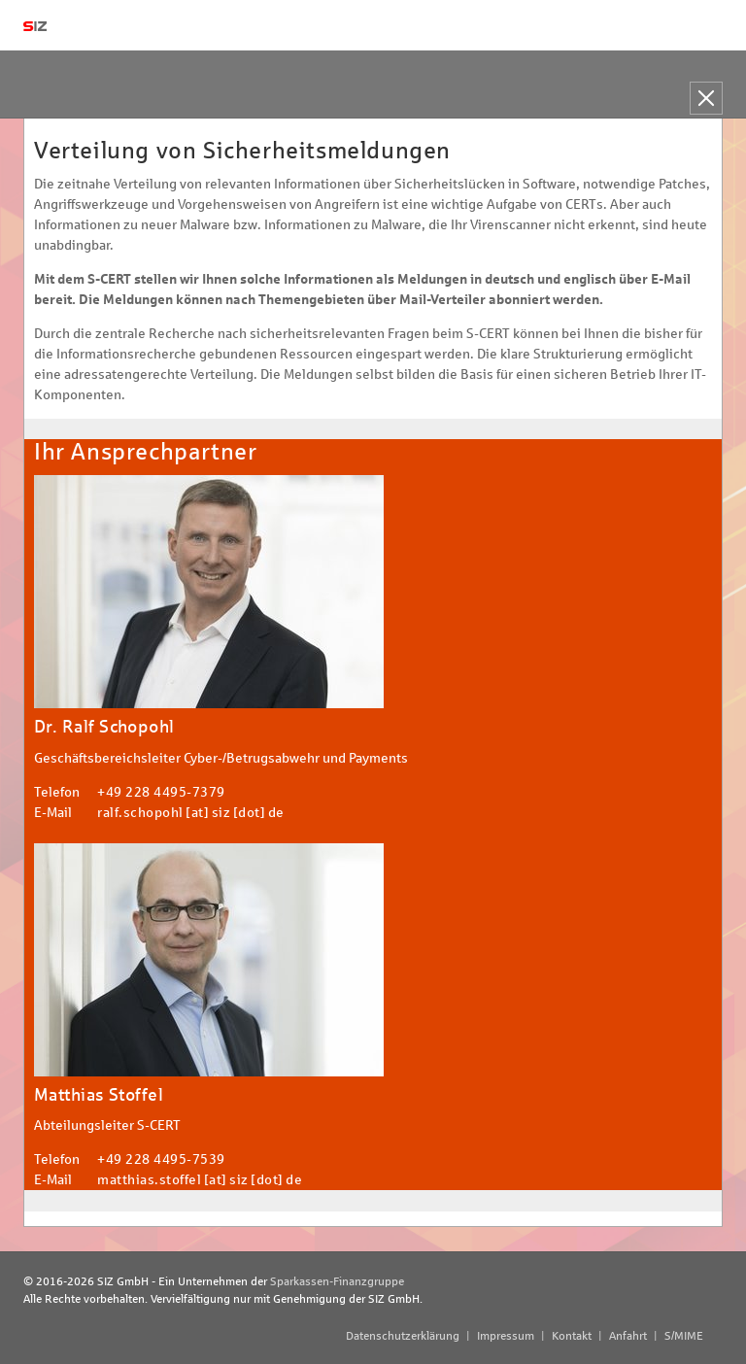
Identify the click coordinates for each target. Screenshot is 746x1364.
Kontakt (572, 1336)
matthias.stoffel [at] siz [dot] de (199, 1180)
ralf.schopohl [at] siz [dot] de (191, 812)
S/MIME (683, 1336)
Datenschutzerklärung (402, 1336)
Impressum (505, 1336)
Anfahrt (628, 1336)
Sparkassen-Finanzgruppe (337, 1281)
